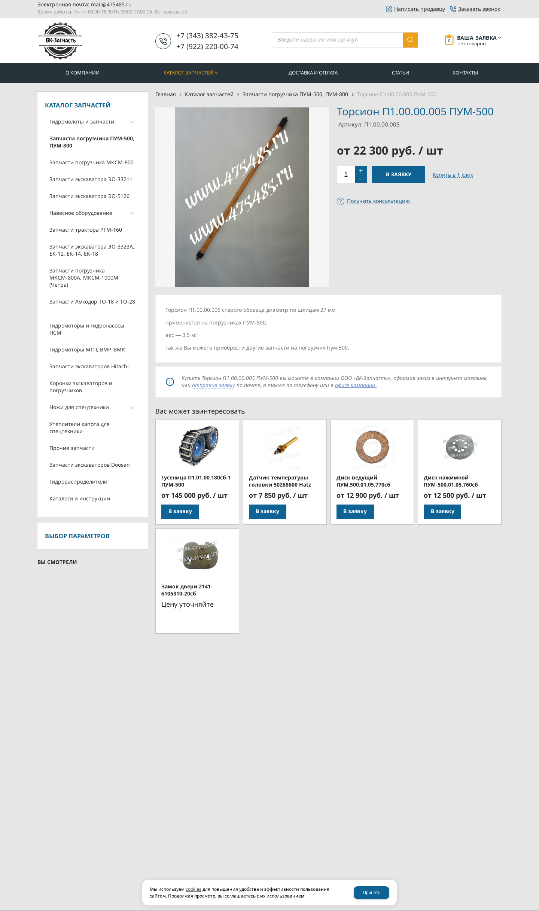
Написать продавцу (419, 9)
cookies (193, 889)
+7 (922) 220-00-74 (207, 46)
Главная (165, 94)
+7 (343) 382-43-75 (207, 35)
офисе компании (356, 385)
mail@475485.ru (111, 4)
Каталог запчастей (209, 94)
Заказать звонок (479, 9)
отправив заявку (213, 385)
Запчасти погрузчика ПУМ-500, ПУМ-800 (295, 94)
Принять (371, 892)
